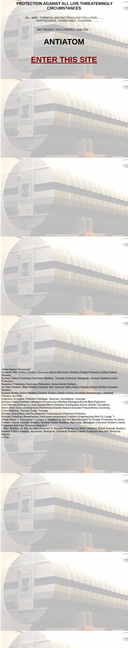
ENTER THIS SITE (64, 59)
